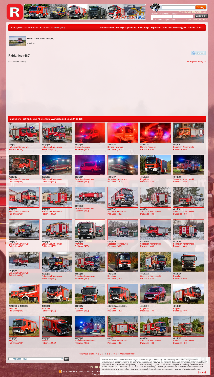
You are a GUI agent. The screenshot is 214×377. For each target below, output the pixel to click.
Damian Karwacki (82, 147)
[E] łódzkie (44, 27)
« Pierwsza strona (86, 354)
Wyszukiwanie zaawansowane (192, 12)
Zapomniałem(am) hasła (196, 19)
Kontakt (191, 27)
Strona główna (17, 27)
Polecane (167, 27)
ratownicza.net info (109, 27)
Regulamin (156, 27)
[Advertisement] (107, 91)
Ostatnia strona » (128, 354)
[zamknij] (202, 372)
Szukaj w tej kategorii (196, 61)
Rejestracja (143, 27)
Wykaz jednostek (128, 27)
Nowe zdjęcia (179, 27)
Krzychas (144, 179)
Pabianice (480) (16, 149)
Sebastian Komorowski (19, 147)
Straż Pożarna (31, 27)
